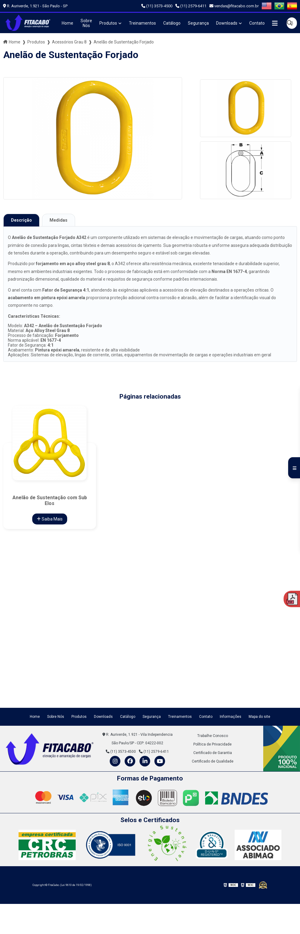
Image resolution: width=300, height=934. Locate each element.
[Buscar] (289, 23)
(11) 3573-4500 (156, 6)
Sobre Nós (86, 23)
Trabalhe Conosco (212, 736)
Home (67, 23)
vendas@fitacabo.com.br (234, 6)
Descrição (21, 220)
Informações (230, 716)
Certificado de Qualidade (212, 761)
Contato (257, 23)
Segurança (198, 23)
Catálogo (172, 23)
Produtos (108, 23)
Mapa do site (259, 716)
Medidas (58, 220)
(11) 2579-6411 (190, 6)
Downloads (226, 23)
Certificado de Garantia (212, 753)
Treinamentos (142, 23)
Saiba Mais (50, 519)
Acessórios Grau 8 (69, 42)
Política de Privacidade (212, 744)
